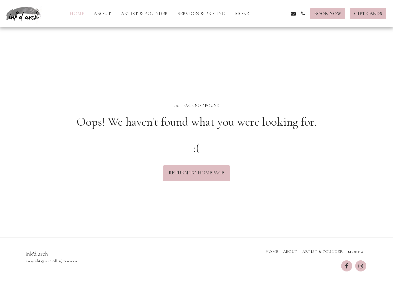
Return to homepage (196, 173)
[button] (264, 13)
